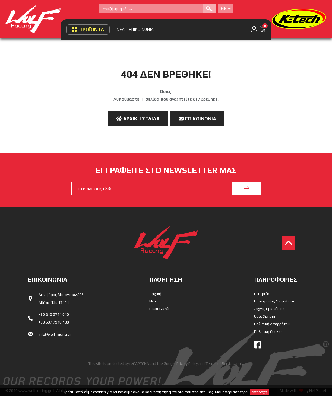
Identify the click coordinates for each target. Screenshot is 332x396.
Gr (226, 8)
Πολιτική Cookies (268, 331)
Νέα (152, 301)
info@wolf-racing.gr (55, 334)
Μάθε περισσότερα (231, 392)
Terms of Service (219, 363)
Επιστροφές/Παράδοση (274, 301)
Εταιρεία (262, 294)
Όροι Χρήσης (265, 316)
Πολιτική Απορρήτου (272, 324)
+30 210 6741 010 (54, 314)
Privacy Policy (187, 363)
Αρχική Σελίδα (138, 119)
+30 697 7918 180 (54, 322)
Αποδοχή (259, 392)
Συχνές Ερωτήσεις (269, 308)
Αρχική (155, 294)
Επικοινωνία (197, 119)
